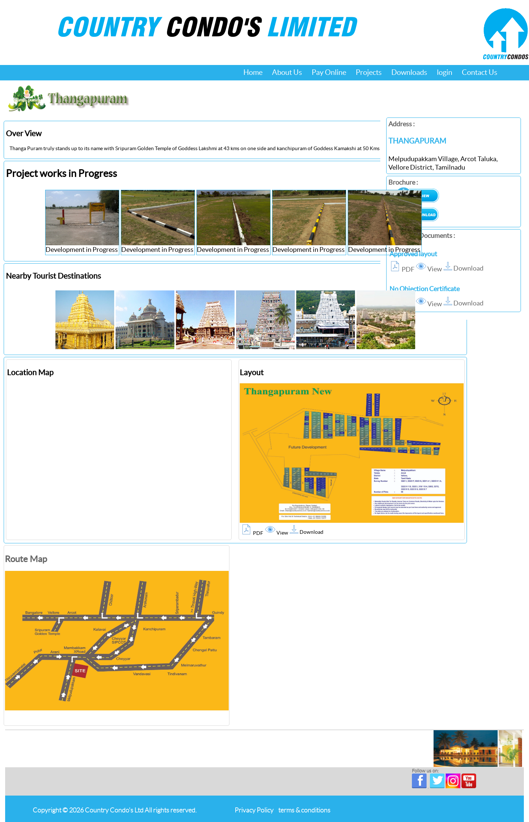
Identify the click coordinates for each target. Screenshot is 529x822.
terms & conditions (304, 810)
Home (252, 72)
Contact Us (479, 72)
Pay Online (329, 72)
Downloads (409, 72)
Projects (369, 72)
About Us (287, 72)
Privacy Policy (254, 810)
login (444, 72)
